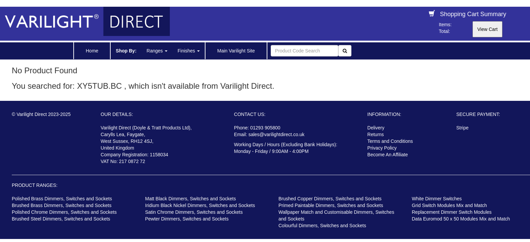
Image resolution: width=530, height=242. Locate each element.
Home (92, 50)
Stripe (462, 127)
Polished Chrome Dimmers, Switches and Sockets (64, 212)
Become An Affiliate (387, 154)
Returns (375, 134)
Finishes (189, 50)
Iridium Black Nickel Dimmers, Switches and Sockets (200, 205)
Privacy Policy (381, 148)
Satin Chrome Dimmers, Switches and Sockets (194, 212)
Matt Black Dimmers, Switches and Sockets (190, 198)
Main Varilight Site (236, 50)
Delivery (375, 127)
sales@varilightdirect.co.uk (277, 134)
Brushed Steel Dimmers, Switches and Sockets (61, 218)
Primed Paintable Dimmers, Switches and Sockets (330, 205)
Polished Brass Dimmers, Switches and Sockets (62, 198)
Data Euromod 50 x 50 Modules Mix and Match (461, 218)
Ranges (157, 50)
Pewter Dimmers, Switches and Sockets (187, 218)
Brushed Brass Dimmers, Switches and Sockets (61, 205)
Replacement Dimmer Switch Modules (452, 212)
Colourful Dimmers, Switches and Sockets (322, 225)
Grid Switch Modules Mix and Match (449, 205)
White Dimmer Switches (437, 198)
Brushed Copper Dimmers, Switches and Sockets (330, 198)
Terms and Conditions (390, 141)
